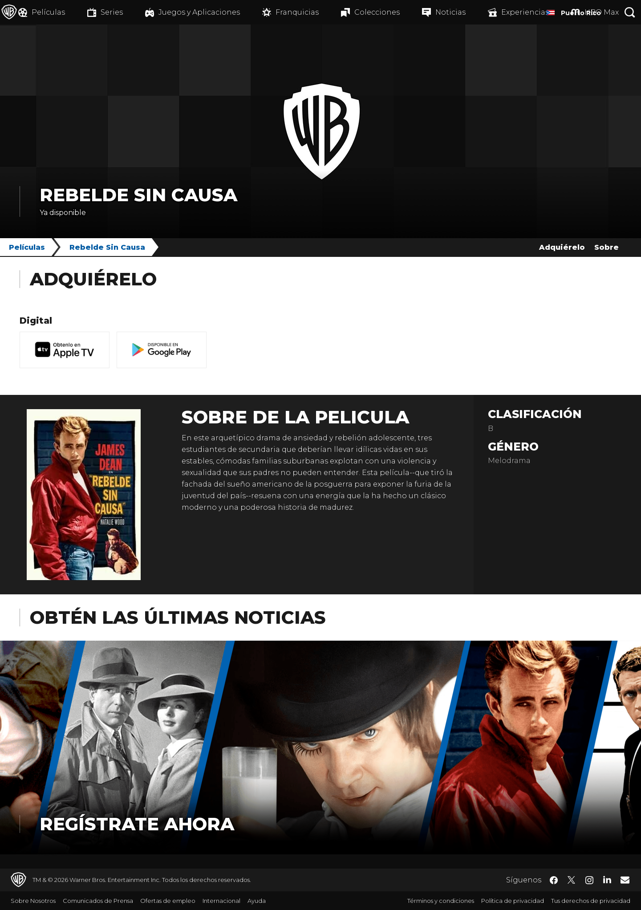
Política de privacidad (512, 900)
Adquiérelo (562, 247)
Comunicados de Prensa (98, 900)
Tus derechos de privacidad (590, 900)
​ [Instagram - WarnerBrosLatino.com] (589, 880)
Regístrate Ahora (137, 824)
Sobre (606, 247)
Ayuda (256, 900)
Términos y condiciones (440, 900)
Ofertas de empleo (167, 900)
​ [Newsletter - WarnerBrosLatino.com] (625, 879)
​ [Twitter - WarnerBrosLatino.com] (571, 880)
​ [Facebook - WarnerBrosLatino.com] (553, 880)
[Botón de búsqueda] (630, 12)
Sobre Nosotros (33, 900)
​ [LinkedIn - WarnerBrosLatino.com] (607, 879)
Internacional (221, 900)
